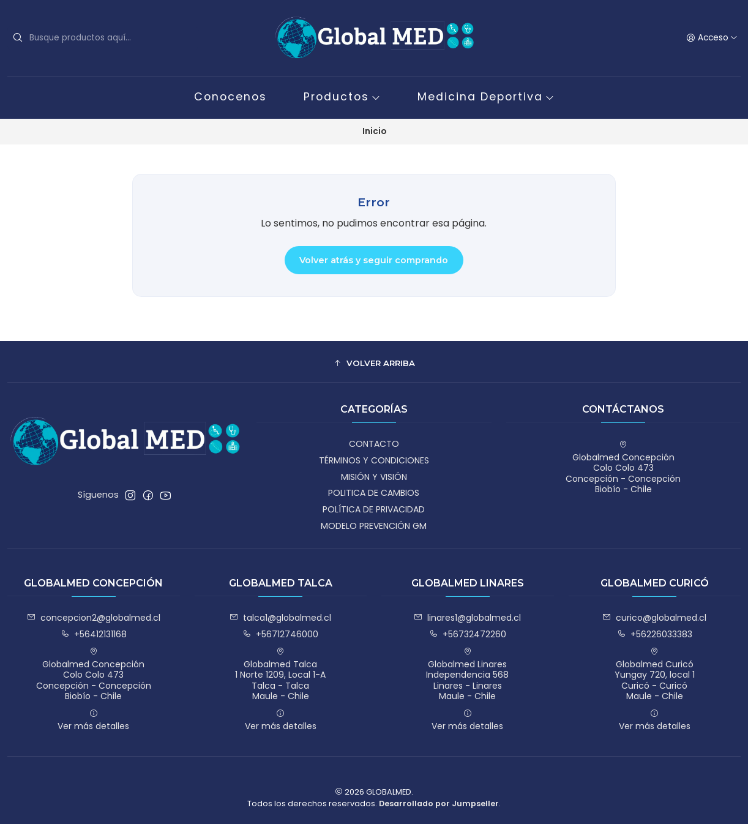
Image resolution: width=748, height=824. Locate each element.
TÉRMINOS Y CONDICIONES (374, 460)
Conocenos (230, 96)
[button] (374, 363)
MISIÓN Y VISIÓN (374, 477)
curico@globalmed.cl (654, 618)
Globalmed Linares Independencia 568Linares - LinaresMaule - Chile (467, 675)
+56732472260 (467, 634)
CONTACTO (374, 444)
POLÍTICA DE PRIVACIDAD (374, 509)
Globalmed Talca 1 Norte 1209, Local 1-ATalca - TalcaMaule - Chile (280, 675)
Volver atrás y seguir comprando (373, 260)
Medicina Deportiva (486, 96)
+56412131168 (94, 634)
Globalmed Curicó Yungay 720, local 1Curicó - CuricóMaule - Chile (655, 675)
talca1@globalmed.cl (280, 618)
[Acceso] (712, 38)
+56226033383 (654, 634)
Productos (342, 96)
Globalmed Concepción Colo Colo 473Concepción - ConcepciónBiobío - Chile (623, 468)
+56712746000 (280, 634)
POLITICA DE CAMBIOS (373, 493)
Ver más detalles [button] (93, 720)
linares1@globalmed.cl (467, 618)
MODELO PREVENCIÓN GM (374, 526)
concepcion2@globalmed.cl (93, 618)
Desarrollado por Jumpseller (439, 803)
